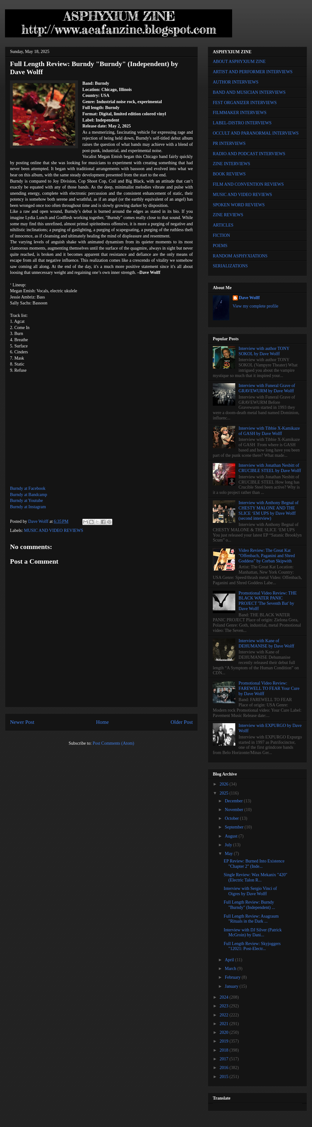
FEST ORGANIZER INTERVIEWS (245, 102)
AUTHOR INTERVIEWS (235, 82)
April (230, 959)
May (229, 853)
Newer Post (22, 722)
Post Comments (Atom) (113, 743)
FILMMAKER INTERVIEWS (239, 112)
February (233, 977)
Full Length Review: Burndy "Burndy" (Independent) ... (249, 905)
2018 (225, 1050)
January (232, 986)
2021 (225, 1023)
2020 (225, 1032)
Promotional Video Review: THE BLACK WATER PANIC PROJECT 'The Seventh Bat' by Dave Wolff (268, 601)
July (229, 845)
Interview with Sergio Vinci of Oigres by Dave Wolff (250, 891)
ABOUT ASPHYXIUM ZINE (239, 61)
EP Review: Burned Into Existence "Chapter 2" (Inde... (254, 864)
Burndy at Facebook (28, 488)
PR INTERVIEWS (229, 143)
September (234, 827)
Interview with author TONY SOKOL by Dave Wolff (264, 351)
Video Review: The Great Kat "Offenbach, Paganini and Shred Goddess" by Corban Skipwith (267, 555)
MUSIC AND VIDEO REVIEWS (53, 530)
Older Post (182, 722)
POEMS (220, 245)
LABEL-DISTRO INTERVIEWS (242, 123)
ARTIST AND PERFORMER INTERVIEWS (253, 71)
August (231, 836)
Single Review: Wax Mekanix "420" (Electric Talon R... (255, 877)
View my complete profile (256, 306)
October (232, 818)
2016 (225, 1067)
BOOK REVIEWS (229, 174)
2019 (225, 1041)
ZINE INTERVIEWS (231, 163)
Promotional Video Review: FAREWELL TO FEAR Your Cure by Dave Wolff (269, 688)
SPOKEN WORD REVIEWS (239, 205)
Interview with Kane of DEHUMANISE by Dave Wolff (266, 643)
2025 (225, 793)
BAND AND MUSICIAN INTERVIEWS (249, 92)
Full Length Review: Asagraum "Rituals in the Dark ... (251, 919)
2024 (225, 997)
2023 (225, 1006)
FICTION (221, 235)
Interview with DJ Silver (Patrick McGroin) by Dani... (253, 933)
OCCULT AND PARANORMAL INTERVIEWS (256, 133)
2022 (225, 1015)
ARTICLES (223, 225)
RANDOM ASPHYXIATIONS (240, 256)
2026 (225, 784)
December (234, 801)
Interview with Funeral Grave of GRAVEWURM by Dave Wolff (267, 388)
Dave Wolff (249, 297)
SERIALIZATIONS (230, 266)
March (231, 968)
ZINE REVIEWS (228, 215)
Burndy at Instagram (28, 506)
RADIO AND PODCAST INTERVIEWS (249, 153)
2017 (225, 1059)
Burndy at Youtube (26, 500)
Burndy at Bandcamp (28, 494)
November (234, 809)
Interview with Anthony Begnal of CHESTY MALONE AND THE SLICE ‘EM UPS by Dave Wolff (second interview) (269, 510)
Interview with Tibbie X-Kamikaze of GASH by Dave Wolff (269, 431)
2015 (225, 1076)
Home (102, 722)
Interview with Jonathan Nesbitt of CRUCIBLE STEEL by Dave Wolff (270, 468)
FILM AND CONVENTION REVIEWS (248, 184)
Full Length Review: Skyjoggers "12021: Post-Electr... (252, 946)
